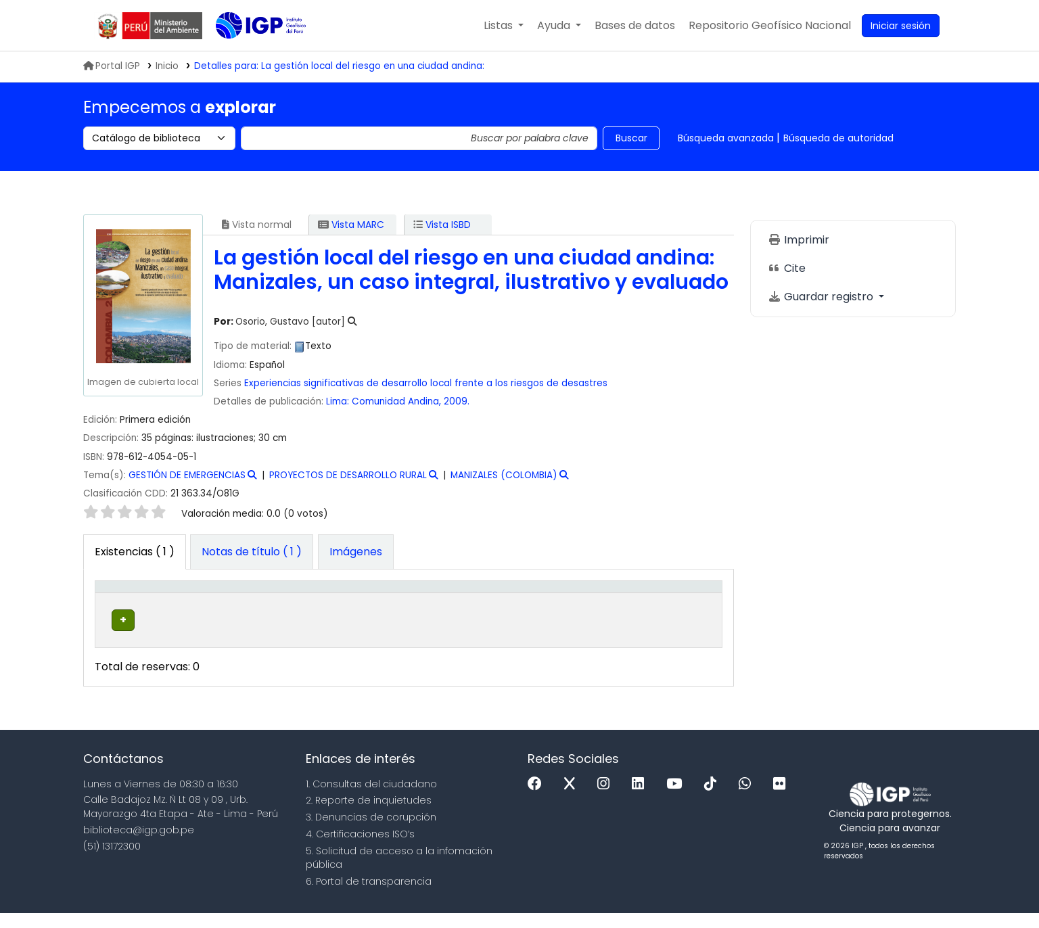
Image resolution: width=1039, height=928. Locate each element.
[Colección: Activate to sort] (309, 600)
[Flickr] (782, 799)
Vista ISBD (442, 224)
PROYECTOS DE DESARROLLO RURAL (348, 475)
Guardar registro (822, 296)
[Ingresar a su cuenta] (900, 26)
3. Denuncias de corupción (371, 832)
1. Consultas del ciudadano (371, 799)
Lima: (337, 401)
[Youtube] (677, 799)
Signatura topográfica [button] (396, 600)
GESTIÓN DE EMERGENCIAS (187, 475)
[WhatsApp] (748, 799)
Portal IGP (111, 66)
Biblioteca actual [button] (196, 600)
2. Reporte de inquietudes (369, 815)
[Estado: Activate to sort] (603, 600)
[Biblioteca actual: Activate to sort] (212, 600)
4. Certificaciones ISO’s (360, 849)
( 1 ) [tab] (135, 551)
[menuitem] (769, 26)
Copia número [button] (516, 600)
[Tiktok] (713, 799)
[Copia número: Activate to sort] (531, 600)
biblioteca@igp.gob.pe (138, 845)
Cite (787, 268)
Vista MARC (351, 224)
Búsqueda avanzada (726, 138)
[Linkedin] (641, 799)
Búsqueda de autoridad (838, 138)
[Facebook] (538, 799)
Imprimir (798, 240)
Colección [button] (292, 607)
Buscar (631, 138)
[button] (503, 26)
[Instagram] (606, 799)
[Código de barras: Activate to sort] (678, 600)
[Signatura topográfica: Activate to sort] (424, 600)
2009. (456, 401)
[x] (573, 799)
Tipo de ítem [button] (120, 600)
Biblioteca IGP (249, 52)
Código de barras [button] (667, 600)
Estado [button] (596, 607)
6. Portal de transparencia (369, 896)
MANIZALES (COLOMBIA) (504, 475)
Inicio (167, 66)
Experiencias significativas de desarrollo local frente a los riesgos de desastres (425, 383)
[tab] (251, 552)
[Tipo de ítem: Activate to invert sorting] (130, 600)
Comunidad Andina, (398, 401)
